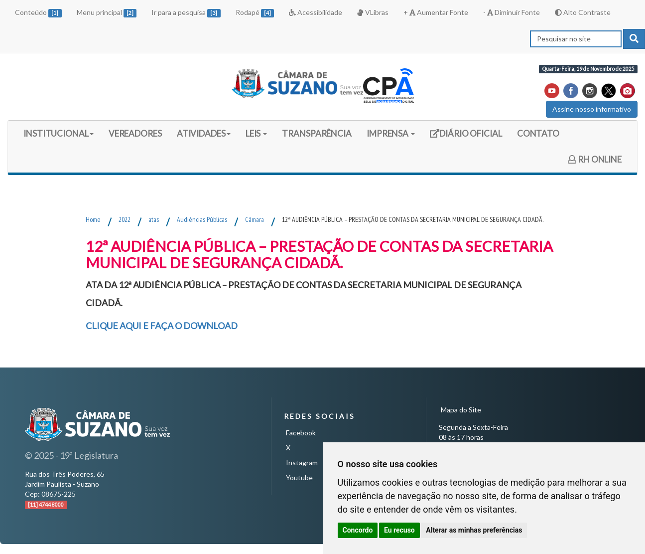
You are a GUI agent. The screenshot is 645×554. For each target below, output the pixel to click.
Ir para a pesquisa (186, 12)
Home (93, 219)
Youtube (299, 477)
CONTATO (538, 133)
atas (153, 219)
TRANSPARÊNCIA (317, 133)
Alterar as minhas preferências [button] (474, 530)
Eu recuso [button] (399, 530)
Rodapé (255, 12)
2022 (124, 219)
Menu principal (107, 12)
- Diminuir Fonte (511, 12)
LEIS (256, 133)
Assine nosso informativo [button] (591, 109)
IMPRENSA (391, 133)
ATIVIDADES (204, 133)
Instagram (302, 462)
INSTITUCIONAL (58, 133)
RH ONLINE (595, 159)
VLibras (372, 12)
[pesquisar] (634, 39)
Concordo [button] (358, 530)
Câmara (254, 219)
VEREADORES (135, 133)
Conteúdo (38, 12)
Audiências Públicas (202, 219)
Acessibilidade (315, 12)
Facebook (301, 432)
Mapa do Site (461, 409)
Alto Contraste (583, 12)
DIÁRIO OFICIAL (465, 137)
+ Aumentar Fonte (435, 12)
